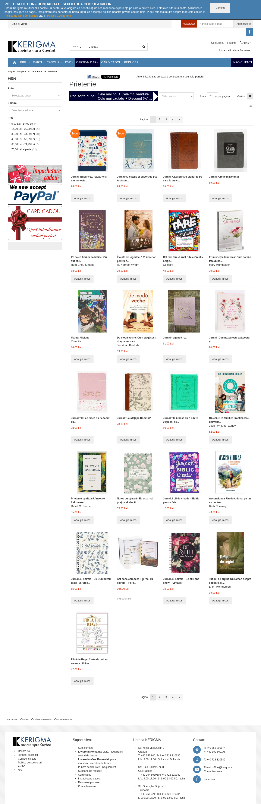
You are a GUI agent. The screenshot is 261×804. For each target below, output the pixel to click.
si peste (24, 149)
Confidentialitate (27, 758)
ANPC (21, 766)
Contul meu (217, 42)
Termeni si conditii (28, 754)
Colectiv (168, 264)
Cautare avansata (41, 719)
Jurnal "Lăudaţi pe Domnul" (134, 418)
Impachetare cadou (89, 778)
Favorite (231, 42)
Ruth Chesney (218, 506)
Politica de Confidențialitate (21, 15)
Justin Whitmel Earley (222, 425)
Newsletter (189, 23)
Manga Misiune (80, 337)
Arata (203, 96)
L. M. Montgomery (220, 586)
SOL (20, 770)
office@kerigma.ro (223, 767)
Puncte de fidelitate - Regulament (97, 767)
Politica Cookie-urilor (59, 15)
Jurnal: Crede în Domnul (224, 176)
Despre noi (24, 751)
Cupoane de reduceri (90, 770)
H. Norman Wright (128, 264)
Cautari (24, 719)
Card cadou (84, 774)
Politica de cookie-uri (30, 762)
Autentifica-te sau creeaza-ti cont (155, 76)
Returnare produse (89, 782)
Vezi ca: (241, 96)
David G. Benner (81, 506)
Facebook (209, 779)
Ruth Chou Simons (82, 264)
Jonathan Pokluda (128, 345)
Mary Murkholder (219, 264)
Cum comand (85, 747)
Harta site (11, 719)
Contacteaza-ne (63, 719)
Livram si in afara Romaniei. (235, 50)
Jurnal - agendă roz (174, 337)
